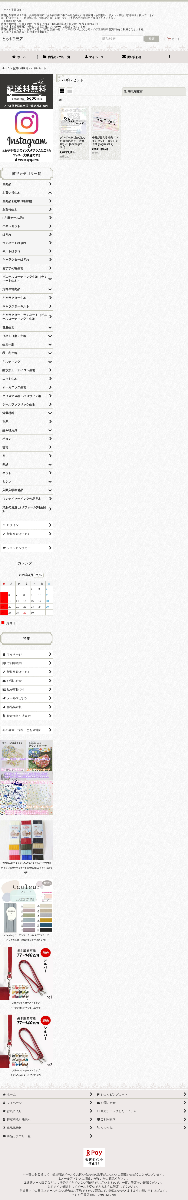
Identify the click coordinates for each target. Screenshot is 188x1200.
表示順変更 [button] (133, 91)
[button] (169, 57)
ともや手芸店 (12, 39)
